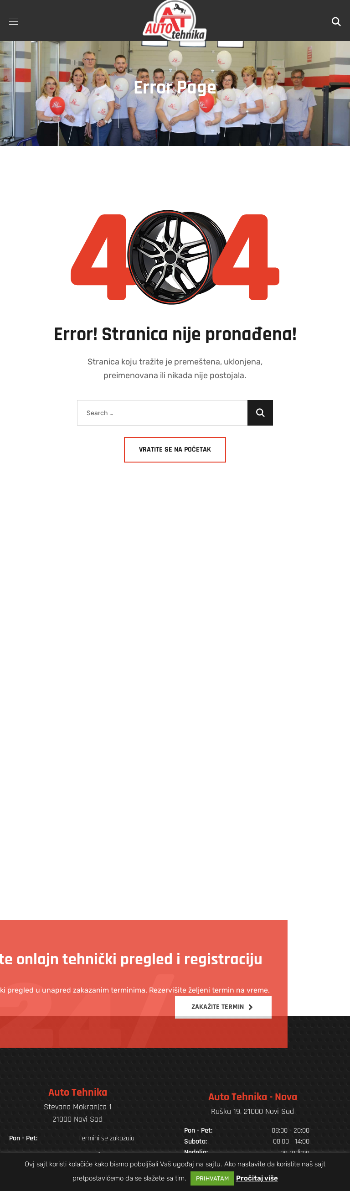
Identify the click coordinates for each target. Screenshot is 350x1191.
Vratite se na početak (175, 449)
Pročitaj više (257, 1178)
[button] (336, 20)
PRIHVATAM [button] (212, 1178)
